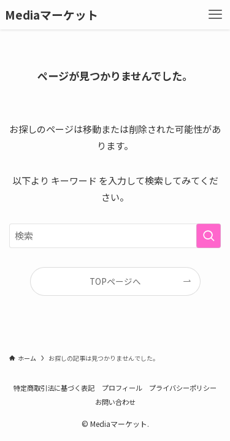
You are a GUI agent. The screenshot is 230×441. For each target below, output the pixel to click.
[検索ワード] (115, 236)
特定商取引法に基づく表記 (53, 388)
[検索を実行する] (208, 236)
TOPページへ (115, 281)
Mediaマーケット (51, 15)
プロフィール (122, 388)
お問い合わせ (115, 402)
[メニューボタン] (215, 14)
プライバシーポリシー (183, 388)
